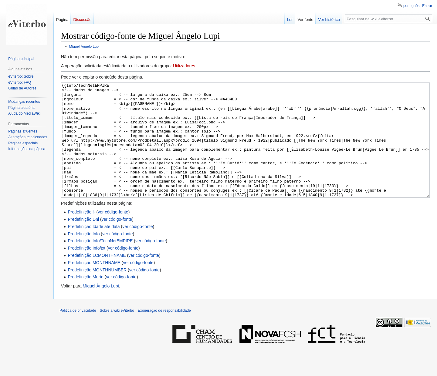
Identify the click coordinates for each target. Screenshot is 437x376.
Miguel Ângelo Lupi (84, 46)
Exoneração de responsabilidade (164, 333)
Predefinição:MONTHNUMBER (97, 292)
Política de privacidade (77, 333)
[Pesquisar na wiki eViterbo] (388, 19)
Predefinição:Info (84, 256)
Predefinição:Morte (85, 299)
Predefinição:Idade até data (94, 249)
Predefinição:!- (81, 234)
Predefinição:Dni (83, 242)
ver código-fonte (113, 234)
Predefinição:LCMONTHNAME (97, 278)
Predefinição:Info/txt (86, 270)
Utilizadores (184, 65)
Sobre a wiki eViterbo (117, 333)
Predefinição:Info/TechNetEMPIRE (100, 263)
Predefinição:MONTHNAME (94, 285)
